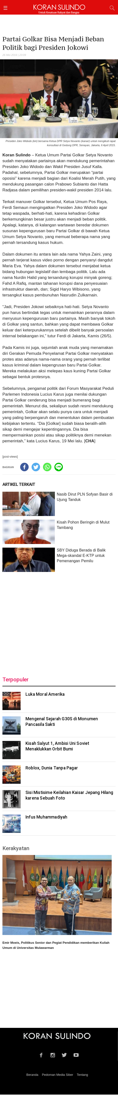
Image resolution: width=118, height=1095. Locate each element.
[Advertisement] (59, 621)
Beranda (32, 1075)
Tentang (82, 1075)
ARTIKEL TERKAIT (18, 484)
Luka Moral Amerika (45, 694)
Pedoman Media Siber (57, 1075)
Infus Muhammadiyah (46, 817)
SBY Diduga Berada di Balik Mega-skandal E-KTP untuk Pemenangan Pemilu (81, 555)
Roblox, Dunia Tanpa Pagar (51, 768)
